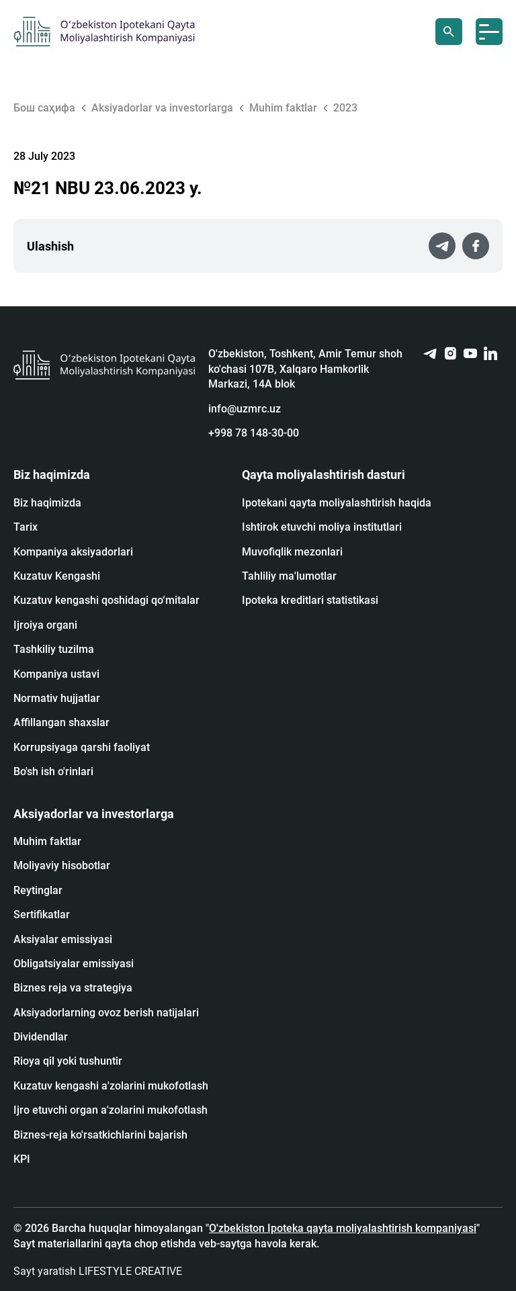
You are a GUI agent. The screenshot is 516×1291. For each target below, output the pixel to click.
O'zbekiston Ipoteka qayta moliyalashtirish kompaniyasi (342, 1228)
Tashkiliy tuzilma (53, 649)
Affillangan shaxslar (61, 722)
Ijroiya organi (45, 625)
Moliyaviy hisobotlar (61, 865)
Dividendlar (40, 1036)
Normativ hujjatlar (56, 698)
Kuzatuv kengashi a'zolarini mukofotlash (110, 1085)
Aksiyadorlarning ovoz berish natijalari (106, 1012)
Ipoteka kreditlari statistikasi (310, 600)
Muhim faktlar (47, 841)
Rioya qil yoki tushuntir (67, 1061)
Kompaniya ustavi (56, 674)
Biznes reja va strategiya (72, 987)
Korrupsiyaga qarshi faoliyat (81, 747)
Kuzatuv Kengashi (56, 576)
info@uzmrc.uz (244, 408)
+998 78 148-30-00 (253, 433)
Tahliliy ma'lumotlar (289, 576)
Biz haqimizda (47, 502)
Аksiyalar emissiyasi (62, 939)
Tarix (25, 527)
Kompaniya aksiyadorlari (73, 551)
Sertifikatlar (41, 914)
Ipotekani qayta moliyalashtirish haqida (336, 502)
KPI (21, 1159)
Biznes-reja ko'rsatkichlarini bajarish (100, 1134)
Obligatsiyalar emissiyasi (73, 963)
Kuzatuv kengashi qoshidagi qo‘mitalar (106, 600)
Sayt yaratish (97, 1271)
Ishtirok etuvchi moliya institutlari (322, 527)
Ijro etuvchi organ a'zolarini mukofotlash (110, 1110)
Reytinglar (37, 890)
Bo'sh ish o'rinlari (53, 771)
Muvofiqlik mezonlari (292, 551)
